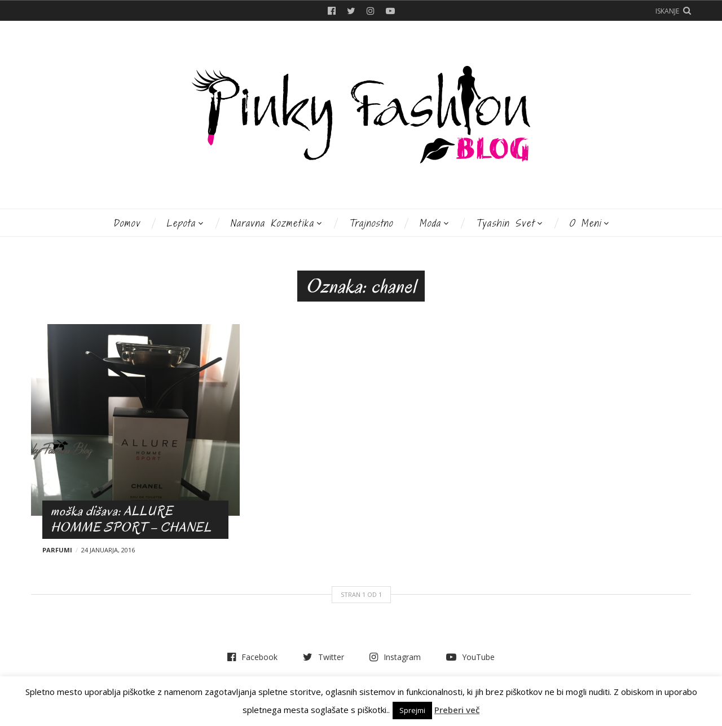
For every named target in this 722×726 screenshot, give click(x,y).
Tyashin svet (505, 222)
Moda (430, 222)
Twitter (351, 10)
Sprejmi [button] (412, 710)
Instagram (371, 10)
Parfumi (57, 550)
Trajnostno (371, 222)
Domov (126, 222)
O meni (585, 222)
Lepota (181, 222)
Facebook (332, 10)
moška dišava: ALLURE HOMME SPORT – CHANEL (131, 519)
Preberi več (456, 709)
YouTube (390, 10)
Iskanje (667, 11)
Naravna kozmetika (272, 222)
